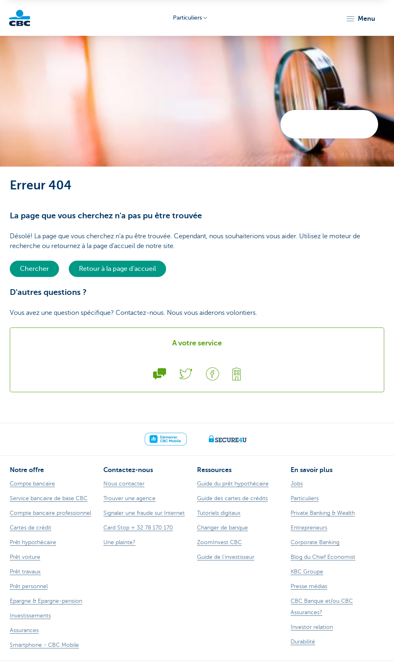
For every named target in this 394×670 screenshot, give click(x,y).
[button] (360, 18)
